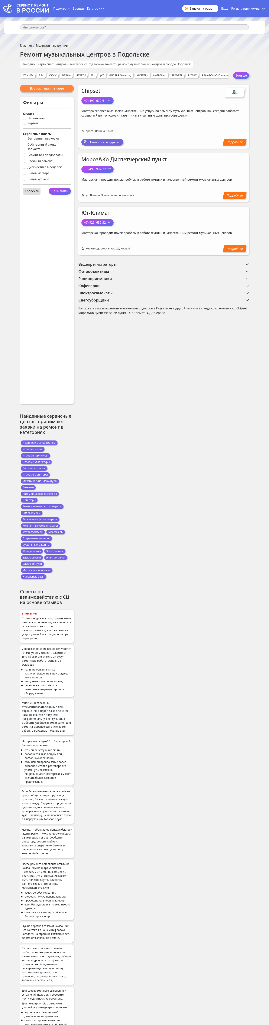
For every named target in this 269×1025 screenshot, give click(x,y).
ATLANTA (28, 75)
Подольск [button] (60, 8)
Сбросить (32, 191)
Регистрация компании (248, 8)
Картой (33, 123)
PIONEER (177, 75)
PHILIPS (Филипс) (120, 75)
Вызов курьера (38, 179)
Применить (59, 191)
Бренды (78, 8)
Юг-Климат (95, 212)
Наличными (36, 118)
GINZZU (81, 75)
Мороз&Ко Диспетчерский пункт (124, 159)
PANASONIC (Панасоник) (218, 75)
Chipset (90, 90)
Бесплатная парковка (43, 138)
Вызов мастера (39, 173)
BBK (41, 75)
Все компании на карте (47, 88)
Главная (26, 45)
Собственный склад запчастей (42, 146)
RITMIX (192, 75)
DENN (53, 75)
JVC (102, 75)
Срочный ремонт (40, 161)
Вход (224, 8)
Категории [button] (94, 8)
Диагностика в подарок (45, 167)
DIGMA (66, 75)
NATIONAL (160, 75)
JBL (93, 75)
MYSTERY (142, 75)
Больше (241, 75)
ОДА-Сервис (156, 313)
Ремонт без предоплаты (45, 155)
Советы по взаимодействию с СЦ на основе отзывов (44, 596)
